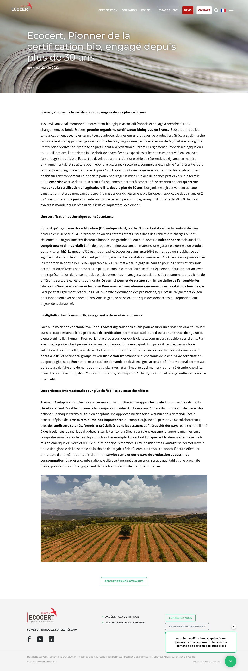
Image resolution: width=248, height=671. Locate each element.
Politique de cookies (136, 657)
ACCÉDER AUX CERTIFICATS (122, 616)
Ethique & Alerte (185, 657)
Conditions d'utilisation (63, 657)
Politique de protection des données (100, 657)
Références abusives (162, 657)
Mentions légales (37, 657)
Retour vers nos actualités (124, 581)
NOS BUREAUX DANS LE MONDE (125, 622)
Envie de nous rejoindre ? (187, 626)
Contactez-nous (180, 617)
